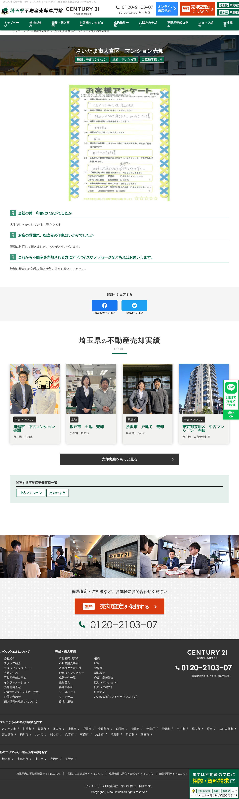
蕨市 (210, 728)
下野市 (69, 758)
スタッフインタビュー (18, 668)
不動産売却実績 (68, 658)
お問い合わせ (12, 696)
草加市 (196, 728)
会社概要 (227, 24)
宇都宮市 (22, 758)
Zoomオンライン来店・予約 (21, 691)
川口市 (57, 728)
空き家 (98, 668)
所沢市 (130, 734)
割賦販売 (99, 672)
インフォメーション (16, 682)
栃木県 (6, 758)
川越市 (27, 728)
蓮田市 (135, 728)
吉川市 (181, 728)
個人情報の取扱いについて (20, 701)
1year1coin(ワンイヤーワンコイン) (115, 696)
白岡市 (120, 728)
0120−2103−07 (124, 624)
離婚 (97, 663)
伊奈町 (150, 728)
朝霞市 (84, 734)
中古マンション (31, 493)
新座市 (145, 734)
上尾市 (72, 728)
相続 (97, 658)
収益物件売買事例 (70, 668)
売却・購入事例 (61, 24)
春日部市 (103, 728)
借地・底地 (66, 701)
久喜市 (69, 734)
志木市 (99, 734)
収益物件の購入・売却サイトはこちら (131, 773)
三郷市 (166, 728)
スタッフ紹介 (205, 24)
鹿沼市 (54, 758)
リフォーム (66, 696)
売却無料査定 (12, 687)
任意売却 (99, 691)
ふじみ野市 (226, 728)
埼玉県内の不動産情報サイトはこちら (39, 773)
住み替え (64, 682)
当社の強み (35, 24)
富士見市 (7, 734)
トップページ (11, 24)
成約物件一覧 (121, 24)
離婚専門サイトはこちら (173, 773)
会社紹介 (9, 658)
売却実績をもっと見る (119, 459)
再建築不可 (66, 687)
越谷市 (42, 728)
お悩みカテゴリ (148, 24)
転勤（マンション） (106, 682)
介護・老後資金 (104, 677)
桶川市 (24, 734)
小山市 (39, 758)
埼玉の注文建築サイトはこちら (85, 773)
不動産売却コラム (177, 24)
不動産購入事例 (68, 663)
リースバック (67, 691)
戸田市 (87, 728)
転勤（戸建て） (104, 687)
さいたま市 (58, 493)
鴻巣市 (115, 734)
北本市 (39, 734)
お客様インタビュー (92, 24)
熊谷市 (54, 734)
